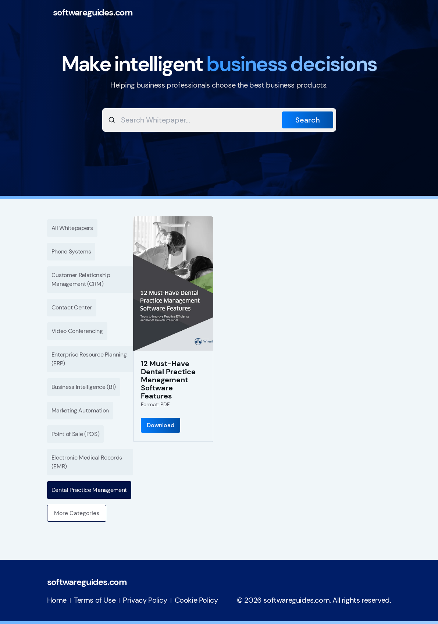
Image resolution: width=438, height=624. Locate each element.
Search (307, 120)
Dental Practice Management (89, 490)
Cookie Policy (196, 600)
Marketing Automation (80, 410)
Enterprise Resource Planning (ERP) (89, 359)
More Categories (76, 513)
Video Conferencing (77, 331)
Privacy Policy (145, 600)
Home (57, 600)
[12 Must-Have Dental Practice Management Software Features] (173, 283)
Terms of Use (94, 600)
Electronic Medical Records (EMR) (86, 462)
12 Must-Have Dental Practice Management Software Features (168, 380)
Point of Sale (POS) (75, 434)
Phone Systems (71, 251)
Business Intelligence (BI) (83, 387)
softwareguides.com (92, 12)
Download (160, 425)
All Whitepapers (72, 228)
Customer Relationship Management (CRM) (80, 279)
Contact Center (71, 307)
